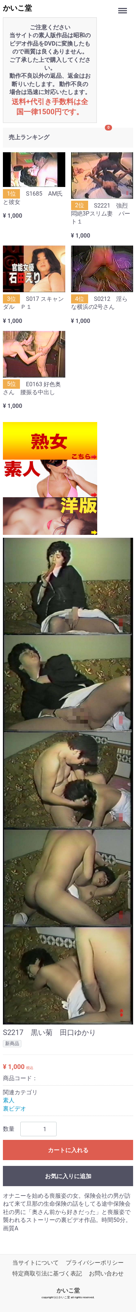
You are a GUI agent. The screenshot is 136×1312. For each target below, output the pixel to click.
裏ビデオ (14, 1108)
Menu (123, 7)
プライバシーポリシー (95, 1262)
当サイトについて (35, 1262)
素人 (9, 1100)
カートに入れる (68, 1150)
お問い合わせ (106, 1273)
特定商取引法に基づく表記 (47, 1273)
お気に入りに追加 (68, 1176)
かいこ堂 (17, 8)
